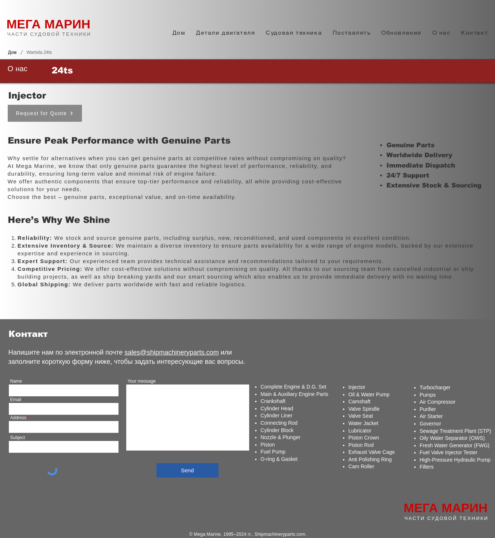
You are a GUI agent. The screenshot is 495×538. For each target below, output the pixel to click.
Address (18, 417)
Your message (142, 381)
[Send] (188, 470)
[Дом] (12, 52)
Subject (17, 437)
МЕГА (24, 24)
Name (16, 381)
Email (15, 399)
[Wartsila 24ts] (39, 52)
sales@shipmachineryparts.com (171, 352)
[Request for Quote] (45, 113)
